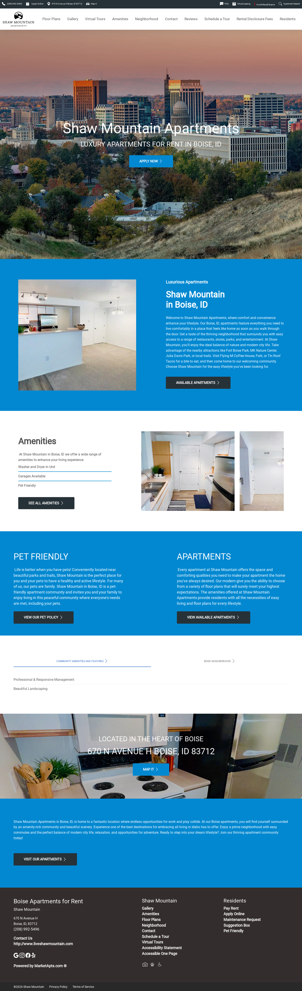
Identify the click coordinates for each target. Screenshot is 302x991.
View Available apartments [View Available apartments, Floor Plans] (213, 617)
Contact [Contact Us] (171, 19)
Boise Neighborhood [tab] (220, 661)
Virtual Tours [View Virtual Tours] (95, 19)
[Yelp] (33, 955)
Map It (91, 3)
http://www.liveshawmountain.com (43, 944)
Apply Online (34, 3)
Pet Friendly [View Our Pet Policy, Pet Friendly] (233, 931)
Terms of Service (83, 986)
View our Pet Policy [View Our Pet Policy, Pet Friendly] (43, 617)
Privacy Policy (58, 986)
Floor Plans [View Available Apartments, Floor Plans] (51, 19)
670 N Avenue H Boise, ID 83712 (64, 3)
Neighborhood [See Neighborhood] (146, 19)
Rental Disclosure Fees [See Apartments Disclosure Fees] (255, 19)
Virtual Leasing (241, 3)
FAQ (224, 3)
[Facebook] (28, 955)
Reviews (191, 19)
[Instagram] (22, 955)
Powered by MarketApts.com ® (40, 966)
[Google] (17, 955)
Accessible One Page (159, 954)
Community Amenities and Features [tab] (82, 661)
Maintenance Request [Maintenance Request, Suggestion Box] (242, 920)
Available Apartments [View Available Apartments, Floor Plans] (198, 383)
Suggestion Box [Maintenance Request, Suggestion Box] (237, 925)
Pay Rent (231, 908)
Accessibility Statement (162, 948)
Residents (288, 19)
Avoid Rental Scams (264, 4)
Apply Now (151, 161)
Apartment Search (289, 3)
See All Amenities (46, 503)
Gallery (72, 19)
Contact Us (23, 938)
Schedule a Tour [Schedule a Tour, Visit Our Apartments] (217, 19)
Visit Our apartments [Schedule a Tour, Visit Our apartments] (45, 859)
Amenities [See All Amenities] (120, 19)
